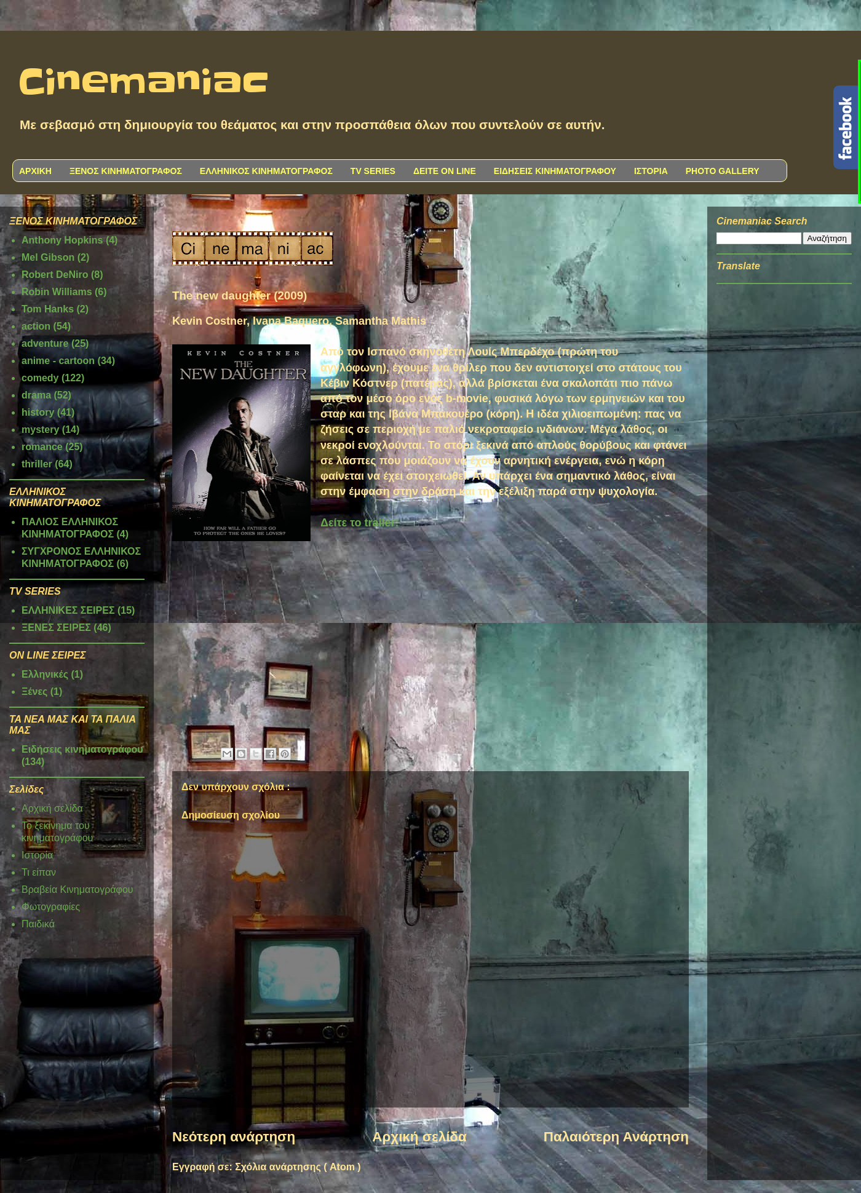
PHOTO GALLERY (723, 171)
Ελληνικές (45, 674)
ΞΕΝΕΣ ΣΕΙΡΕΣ (56, 627)
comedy (40, 378)
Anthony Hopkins (62, 240)
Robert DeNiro (55, 274)
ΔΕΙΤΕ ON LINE (444, 171)
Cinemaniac (143, 83)
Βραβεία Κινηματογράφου (77, 889)
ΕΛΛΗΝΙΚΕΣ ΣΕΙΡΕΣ (68, 610)
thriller (37, 464)
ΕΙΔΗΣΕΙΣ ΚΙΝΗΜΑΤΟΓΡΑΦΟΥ (555, 171)
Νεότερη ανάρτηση (233, 1136)
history (38, 412)
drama (36, 395)
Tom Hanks (48, 309)
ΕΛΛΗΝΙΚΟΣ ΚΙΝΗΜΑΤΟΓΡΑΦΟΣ (266, 171)
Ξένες (34, 691)
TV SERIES (373, 171)
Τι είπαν (39, 872)
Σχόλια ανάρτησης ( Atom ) (297, 1167)
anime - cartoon (58, 360)
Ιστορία (37, 855)
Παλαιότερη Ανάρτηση (616, 1136)
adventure (45, 343)
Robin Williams (57, 292)
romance (42, 447)
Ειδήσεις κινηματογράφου (82, 749)
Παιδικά (38, 924)
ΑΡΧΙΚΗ (35, 171)
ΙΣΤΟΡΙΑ (651, 171)
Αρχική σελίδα (419, 1136)
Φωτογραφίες (51, 907)
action (36, 326)
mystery (40, 429)
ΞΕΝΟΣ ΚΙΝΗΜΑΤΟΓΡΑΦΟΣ (125, 171)
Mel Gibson (48, 257)
